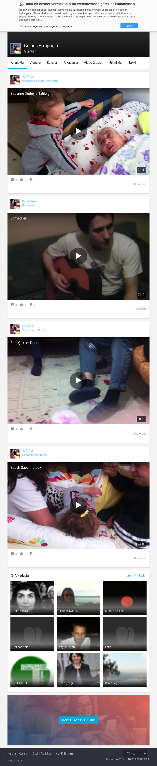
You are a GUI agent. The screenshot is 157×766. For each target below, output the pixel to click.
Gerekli (25, 26)
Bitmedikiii (28, 205)
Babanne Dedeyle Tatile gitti (40, 81)
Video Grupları (94, 63)
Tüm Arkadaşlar (136, 575)
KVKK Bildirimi (64, 753)
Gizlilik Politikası (42, 753)
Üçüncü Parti (40, 26)
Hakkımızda (14, 760)
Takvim (133, 63)
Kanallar (52, 63)
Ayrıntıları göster (59, 26)
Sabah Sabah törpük (35, 455)
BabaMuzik (29, 201)
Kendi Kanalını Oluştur (78, 720)
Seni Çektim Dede (33, 330)
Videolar (35, 63)
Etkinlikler (116, 63)
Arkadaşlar (71, 63)
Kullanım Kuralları (18, 753)
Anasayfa (17, 63)
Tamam (129, 25)
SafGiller (27, 76)
